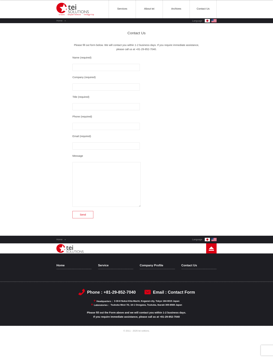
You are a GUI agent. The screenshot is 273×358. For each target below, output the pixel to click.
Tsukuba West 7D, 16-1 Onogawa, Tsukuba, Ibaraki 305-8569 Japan (146, 327)
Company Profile (152, 273)
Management (150, 287)
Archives (176, 8)
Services (122, 8)
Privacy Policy (192, 278)
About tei (149, 8)
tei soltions (75, 18)
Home (59, 20)
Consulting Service (111, 291)
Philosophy (148, 278)
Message (147, 282)
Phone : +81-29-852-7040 (111, 314)
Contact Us (203, 8)
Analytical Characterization (116, 287)
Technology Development (115, 278)
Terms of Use (191, 282)
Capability (148, 291)
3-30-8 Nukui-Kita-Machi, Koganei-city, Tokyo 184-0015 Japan (147, 323)
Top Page (64, 273)
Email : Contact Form (174, 314)
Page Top (211, 258)
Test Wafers (107, 282)
